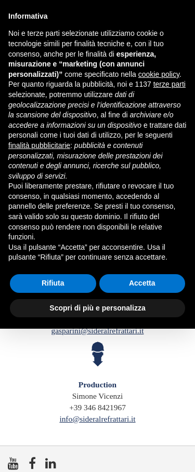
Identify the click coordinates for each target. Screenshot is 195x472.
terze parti (169, 84)
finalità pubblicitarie (39, 145)
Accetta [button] (142, 283)
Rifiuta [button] (53, 283)
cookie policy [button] (158, 74)
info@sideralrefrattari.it (97, 418)
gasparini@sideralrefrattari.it (97, 330)
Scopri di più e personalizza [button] (97, 308)
